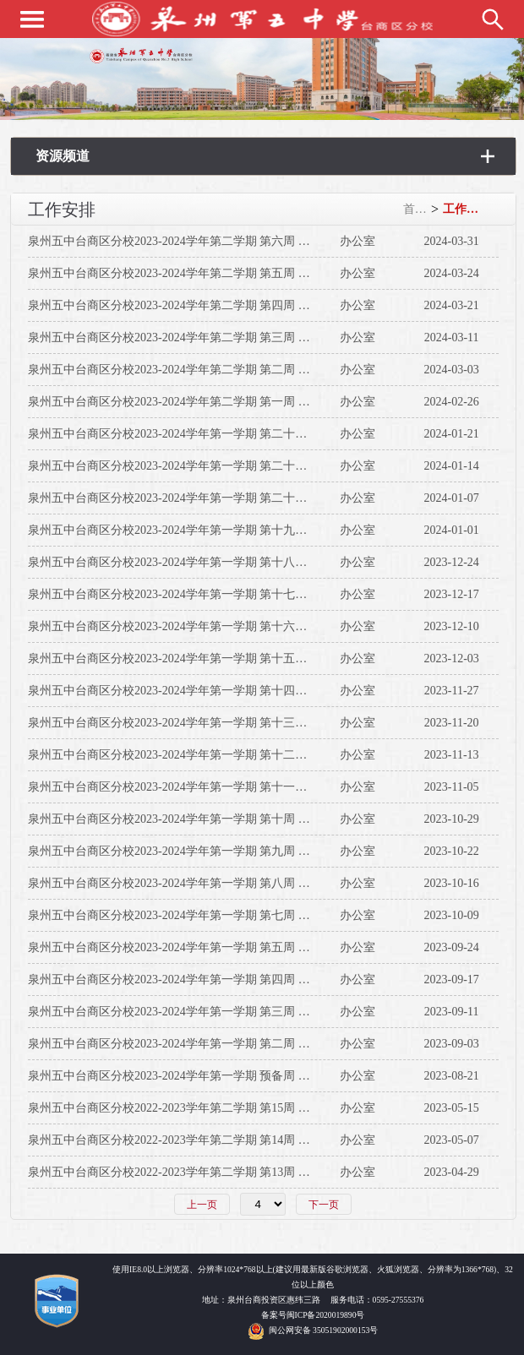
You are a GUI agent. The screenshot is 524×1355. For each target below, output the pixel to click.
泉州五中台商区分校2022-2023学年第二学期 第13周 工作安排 (187, 1172)
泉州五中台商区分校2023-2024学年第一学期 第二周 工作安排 (187, 1043)
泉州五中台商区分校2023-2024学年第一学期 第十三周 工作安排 (193, 722)
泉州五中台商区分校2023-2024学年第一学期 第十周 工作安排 (187, 819)
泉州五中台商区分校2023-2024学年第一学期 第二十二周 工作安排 (198, 433)
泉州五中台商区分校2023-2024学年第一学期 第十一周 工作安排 (193, 787)
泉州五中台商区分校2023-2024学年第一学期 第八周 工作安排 (187, 883)
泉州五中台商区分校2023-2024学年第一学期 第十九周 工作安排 (193, 530)
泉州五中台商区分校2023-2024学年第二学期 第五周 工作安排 (187, 273)
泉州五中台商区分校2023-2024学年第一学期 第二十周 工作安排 (193, 498)
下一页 (323, 1205)
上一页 (202, 1205)
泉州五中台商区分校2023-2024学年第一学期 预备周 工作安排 (187, 1075)
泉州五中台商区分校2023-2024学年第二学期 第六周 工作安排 (187, 241)
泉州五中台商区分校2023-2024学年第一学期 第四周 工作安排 (187, 979)
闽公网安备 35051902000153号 (324, 1330)
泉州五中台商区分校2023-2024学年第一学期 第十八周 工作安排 (193, 562)
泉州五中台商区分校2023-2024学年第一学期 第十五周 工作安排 (193, 658)
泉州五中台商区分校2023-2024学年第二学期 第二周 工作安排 (187, 369)
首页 (415, 209)
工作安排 (464, 209)
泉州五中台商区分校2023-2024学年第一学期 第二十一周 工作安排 (198, 466)
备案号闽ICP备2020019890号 (313, 1315)
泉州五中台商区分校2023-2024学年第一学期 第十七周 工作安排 (193, 594)
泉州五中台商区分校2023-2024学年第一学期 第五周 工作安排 (187, 947)
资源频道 (62, 156)
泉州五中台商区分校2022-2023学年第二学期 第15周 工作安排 (187, 1108)
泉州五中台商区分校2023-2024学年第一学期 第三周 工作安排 (187, 1011)
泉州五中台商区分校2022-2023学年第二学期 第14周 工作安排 (187, 1140)
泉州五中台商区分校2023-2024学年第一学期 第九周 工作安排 (187, 851)
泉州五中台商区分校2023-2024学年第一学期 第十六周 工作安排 (193, 626)
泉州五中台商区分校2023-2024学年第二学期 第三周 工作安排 (187, 337)
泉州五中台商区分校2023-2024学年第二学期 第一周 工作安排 (187, 401)
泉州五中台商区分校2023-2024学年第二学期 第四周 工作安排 (187, 305)
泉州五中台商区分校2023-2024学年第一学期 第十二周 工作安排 (193, 754)
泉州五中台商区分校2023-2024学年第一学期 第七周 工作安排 (187, 915)
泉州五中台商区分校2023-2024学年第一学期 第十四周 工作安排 (193, 690)
